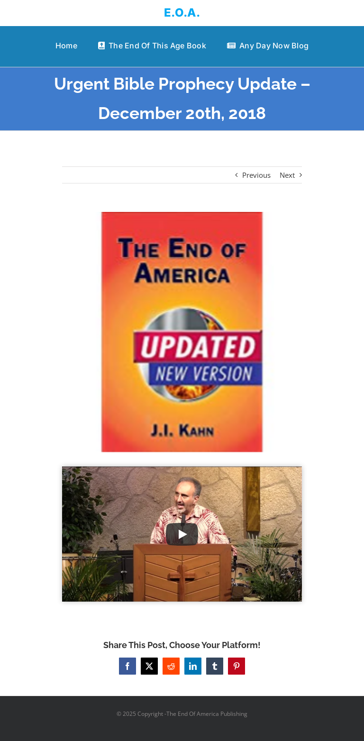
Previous (256, 175)
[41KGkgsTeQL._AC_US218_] (182, 332)
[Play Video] (182, 534)
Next (287, 175)
